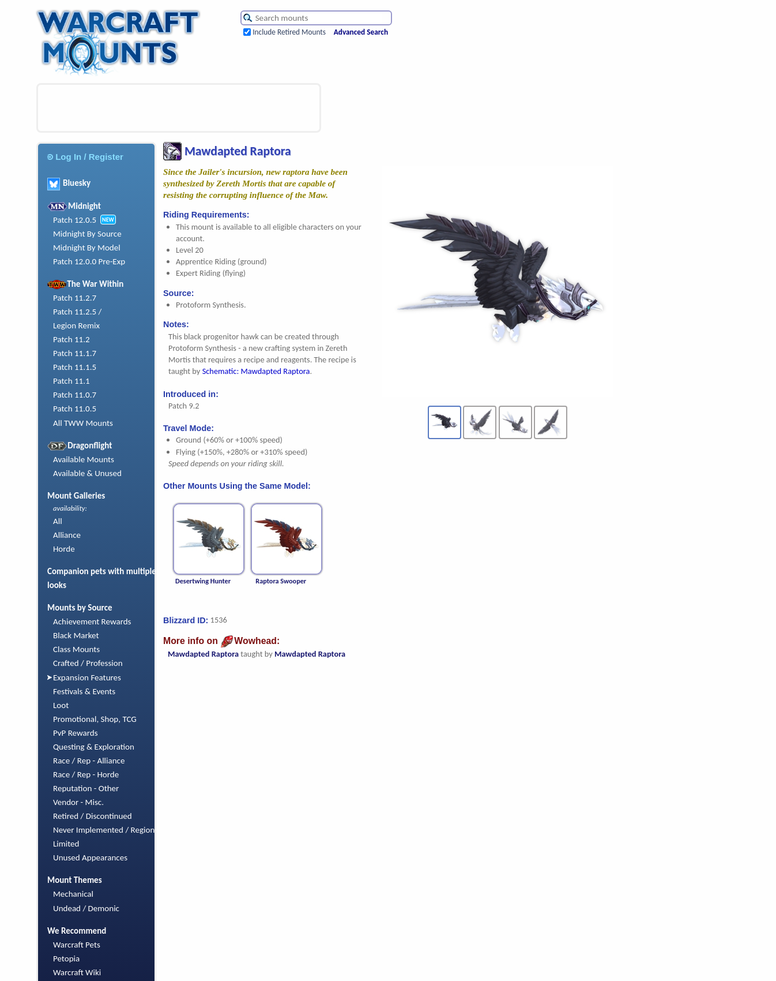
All (57, 521)
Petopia (66, 958)
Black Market (76, 635)
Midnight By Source (87, 234)
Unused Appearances (90, 857)
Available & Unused (87, 473)
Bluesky (69, 183)
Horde (64, 549)
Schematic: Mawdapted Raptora (256, 371)
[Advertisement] (179, 108)
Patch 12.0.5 (74, 220)
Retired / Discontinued (92, 816)
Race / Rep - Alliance (89, 760)
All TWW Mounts (83, 423)
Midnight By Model (86, 247)
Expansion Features (87, 677)
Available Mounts (83, 459)
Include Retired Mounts (289, 32)
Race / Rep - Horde (86, 774)
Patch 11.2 (71, 339)
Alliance (67, 535)
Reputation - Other (86, 788)
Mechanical (73, 894)
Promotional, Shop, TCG (95, 719)
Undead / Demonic (86, 908)
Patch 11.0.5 (74, 408)
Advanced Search (361, 32)
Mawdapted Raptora (203, 654)
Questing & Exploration (93, 747)
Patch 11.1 (71, 381)
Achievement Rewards (92, 621)
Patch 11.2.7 (74, 298)
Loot (61, 705)
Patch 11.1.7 (74, 353)
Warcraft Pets (76, 944)
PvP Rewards (75, 733)
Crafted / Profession (88, 663)
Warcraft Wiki (77, 972)
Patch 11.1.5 (74, 367)
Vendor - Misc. (78, 802)
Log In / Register (85, 156)
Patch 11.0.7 (74, 395)
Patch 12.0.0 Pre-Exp (89, 261)
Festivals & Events (84, 691)
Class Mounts (76, 649)
